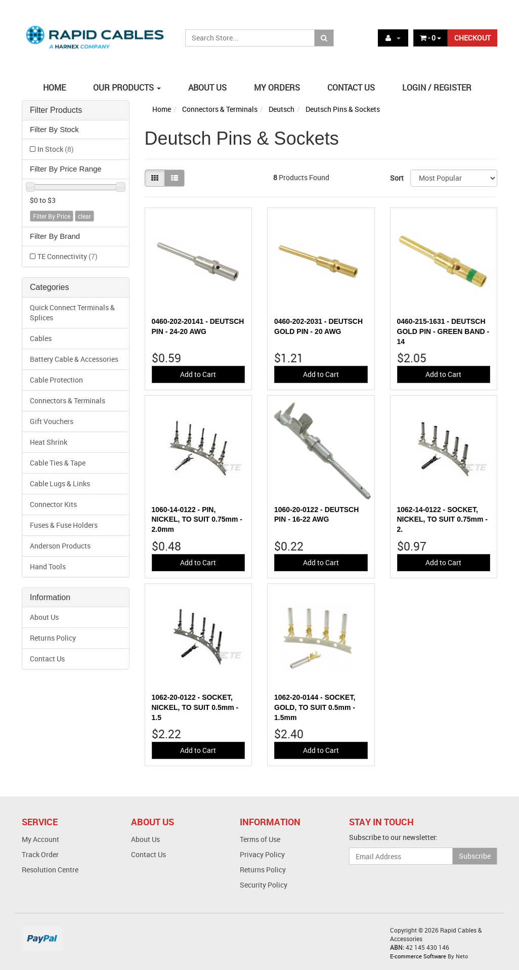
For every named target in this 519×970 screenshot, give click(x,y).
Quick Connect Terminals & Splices (72, 312)
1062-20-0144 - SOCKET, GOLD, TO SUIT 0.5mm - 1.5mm (314, 707)
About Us (44, 617)
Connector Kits (53, 504)
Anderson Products (60, 546)
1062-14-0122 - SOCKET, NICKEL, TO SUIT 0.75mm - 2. (442, 519)
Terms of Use (260, 839)
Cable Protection (56, 380)
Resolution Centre (50, 869)
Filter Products (56, 110)
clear (84, 216)
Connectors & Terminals (67, 400)
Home (161, 109)
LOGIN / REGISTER (436, 87)
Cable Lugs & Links (60, 483)
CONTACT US (351, 87)
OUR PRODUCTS (127, 87)
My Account (40, 839)
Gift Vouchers (51, 421)
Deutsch (281, 109)
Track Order (40, 854)
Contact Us (47, 658)
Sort (396, 178)
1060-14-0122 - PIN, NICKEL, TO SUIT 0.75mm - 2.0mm (197, 519)
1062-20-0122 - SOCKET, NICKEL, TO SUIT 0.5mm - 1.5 (195, 707)
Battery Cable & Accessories (74, 359)
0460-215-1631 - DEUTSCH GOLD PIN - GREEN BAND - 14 (443, 331)
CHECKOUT (472, 38)
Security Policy (263, 885)
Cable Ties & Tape (57, 463)
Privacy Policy (262, 854)
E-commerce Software (418, 956)
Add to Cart (198, 374)
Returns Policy (53, 638)
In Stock (55, 149)
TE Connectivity (67, 256)
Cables (41, 338)
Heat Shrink (48, 442)
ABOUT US (207, 87)
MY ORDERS (277, 87)
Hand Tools (48, 566)
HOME (54, 87)
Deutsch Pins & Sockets (343, 109)
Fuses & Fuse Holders (64, 525)
